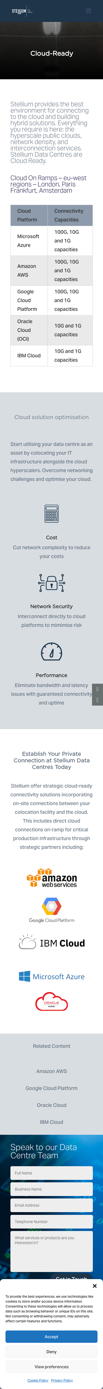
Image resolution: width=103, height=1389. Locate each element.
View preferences (52, 1366)
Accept (51, 1336)
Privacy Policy (62, 1380)
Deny (51, 1351)
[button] (95, 1286)
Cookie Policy (37, 1380)
